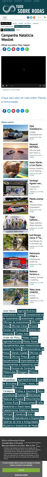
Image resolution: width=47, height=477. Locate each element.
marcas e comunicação (22, 26)
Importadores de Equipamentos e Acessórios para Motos (21, 364)
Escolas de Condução (14, 330)
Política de (21, 475)
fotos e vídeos (9, 30)
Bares (41, 391)
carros (20, 23)
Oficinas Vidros (19, 326)
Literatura (19, 414)
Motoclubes (9, 372)
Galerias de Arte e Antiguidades (20, 422)
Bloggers (23, 372)
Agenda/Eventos (27, 310)
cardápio (36, 23)
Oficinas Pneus (19, 356)
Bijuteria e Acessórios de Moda (20, 425)
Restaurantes (28, 402)
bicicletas (28, 23)
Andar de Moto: (12, 337)
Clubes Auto (22, 333)
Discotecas (9, 395)
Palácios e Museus (13, 399)
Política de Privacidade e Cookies (13, 440)
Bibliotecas (34, 395)
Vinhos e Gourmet (26, 391)
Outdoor (21, 395)
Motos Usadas (30, 337)
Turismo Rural (11, 402)
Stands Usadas (19, 353)
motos (15, 23)
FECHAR (21, 470)
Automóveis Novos (13, 314)
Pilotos (33, 326)
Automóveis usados (32, 318)
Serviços (7, 375)
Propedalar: (9, 379)
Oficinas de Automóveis (16, 322)
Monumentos (33, 399)
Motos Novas (30, 341)
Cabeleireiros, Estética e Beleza (20, 410)
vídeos (18, 30)
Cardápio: (8, 391)
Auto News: (10, 310)
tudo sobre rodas (7, 26)
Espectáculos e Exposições (29, 418)
